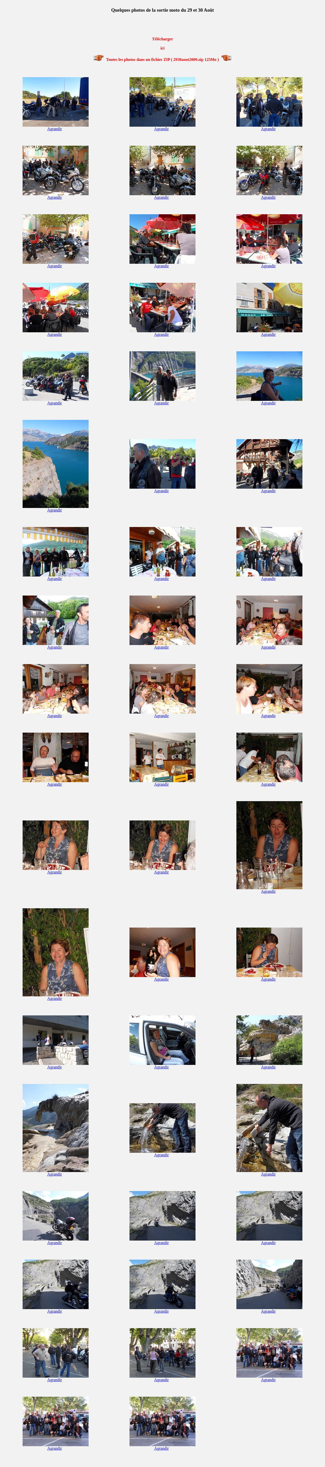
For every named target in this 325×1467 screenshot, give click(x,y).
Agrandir (54, 129)
